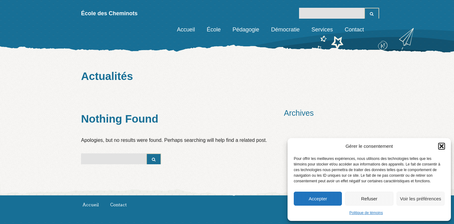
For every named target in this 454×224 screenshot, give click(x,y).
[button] (441, 146)
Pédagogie (246, 29)
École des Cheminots (109, 13)
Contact (354, 29)
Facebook (374, 29)
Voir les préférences (420, 198)
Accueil (186, 29)
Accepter (318, 198)
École (214, 29)
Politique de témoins (366, 213)
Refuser (369, 198)
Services (322, 29)
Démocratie (285, 29)
